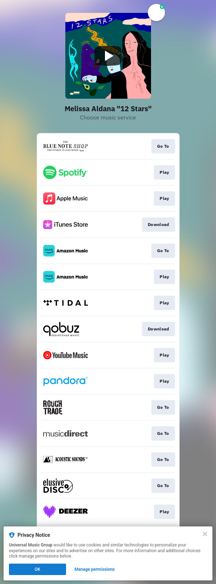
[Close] (205, 534)
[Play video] (108, 56)
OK (37, 569)
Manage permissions (95, 569)
